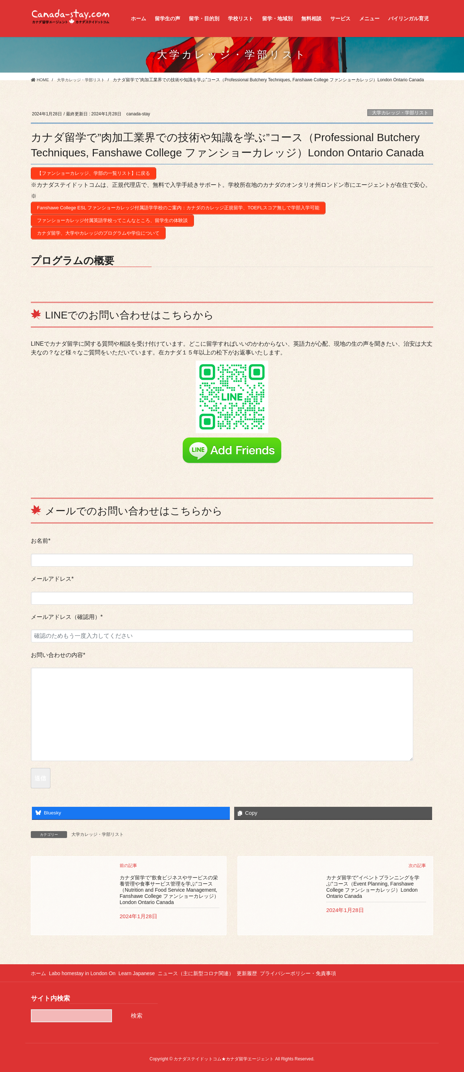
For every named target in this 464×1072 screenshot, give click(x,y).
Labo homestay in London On (84, 969)
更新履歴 (257, 969)
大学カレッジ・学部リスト (400, 112)
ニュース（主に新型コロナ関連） (203, 969)
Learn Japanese (142, 969)
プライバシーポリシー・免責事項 (311, 969)
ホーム (38, 969)
